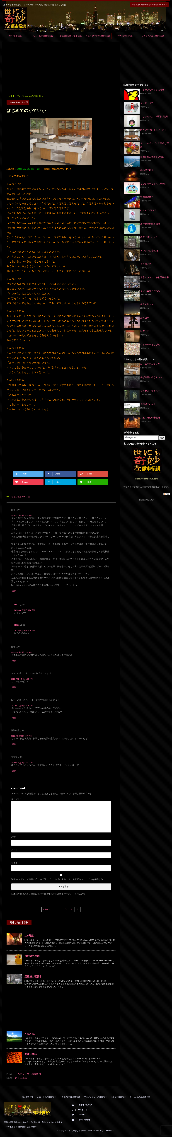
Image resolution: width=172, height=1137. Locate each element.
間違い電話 (30, 1054)
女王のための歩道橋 (150, 417)
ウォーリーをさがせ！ (151, 344)
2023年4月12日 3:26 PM (24, 610)
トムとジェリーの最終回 (28, 1074)
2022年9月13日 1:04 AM (21, 652)
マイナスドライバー (150, 390)
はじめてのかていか (150, 364)
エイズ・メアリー (149, 103)
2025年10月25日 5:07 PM (22, 763)
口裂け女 (144, 331)
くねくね (29, 1033)
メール (14, 850)
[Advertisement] (61, 69)
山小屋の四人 (146, 170)
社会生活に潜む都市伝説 (70, 36)
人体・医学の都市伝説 (43, 36)
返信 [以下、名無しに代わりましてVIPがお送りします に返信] (14, 717)
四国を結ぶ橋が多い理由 (152, 156)
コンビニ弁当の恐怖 (150, 291)
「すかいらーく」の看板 (152, 89)
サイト (14, 862)
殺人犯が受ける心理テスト (153, 130)
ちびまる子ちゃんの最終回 (153, 183)
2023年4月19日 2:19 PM (24, 630)
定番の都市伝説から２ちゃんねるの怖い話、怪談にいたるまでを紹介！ (34, 1122)
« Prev (46, 909)
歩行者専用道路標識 (150, 224)
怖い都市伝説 (15, 36)
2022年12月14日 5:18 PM (22, 706)
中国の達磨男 (146, 197)
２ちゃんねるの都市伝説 (153, 36)
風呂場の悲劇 (31, 956)
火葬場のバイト (148, 404)
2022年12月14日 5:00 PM (22, 679)
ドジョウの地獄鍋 (149, 250)
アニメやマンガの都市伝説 (98, 36)
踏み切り (144, 317)
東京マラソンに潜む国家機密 (154, 277)
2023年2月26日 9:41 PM (21, 736)
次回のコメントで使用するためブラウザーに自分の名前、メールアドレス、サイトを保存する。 (58, 879)
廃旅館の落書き (33, 976)
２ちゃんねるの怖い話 (19, 497)
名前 (13, 837)
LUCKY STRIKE (148, 210)
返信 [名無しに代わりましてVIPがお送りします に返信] (14, 687)
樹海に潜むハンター (150, 237)
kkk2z (16, 604)
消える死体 (21, 1078)
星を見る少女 (146, 304)
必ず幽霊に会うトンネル (152, 377)
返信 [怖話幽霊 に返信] (14, 744)
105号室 (29, 935)
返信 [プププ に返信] (14, 771)
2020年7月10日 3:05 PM (21, 515)
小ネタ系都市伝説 (125, 36)
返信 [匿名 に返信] (14, 591)
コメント (16, 799)
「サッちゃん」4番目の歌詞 (154, 116)
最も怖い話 (145, 264)
